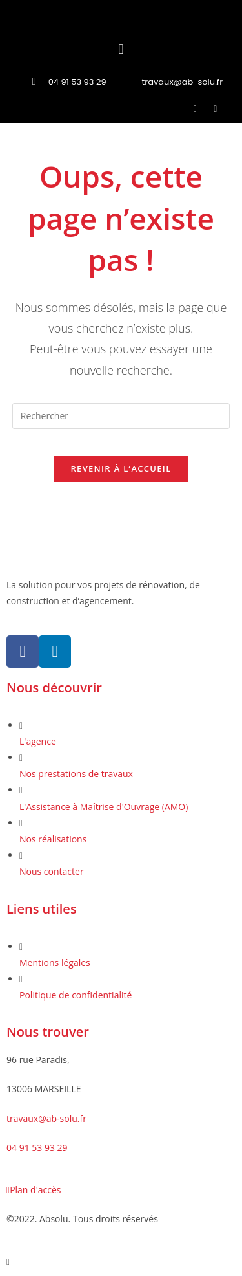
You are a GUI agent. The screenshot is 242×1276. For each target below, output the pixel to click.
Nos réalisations (52, 839)
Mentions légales (54, 962)
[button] (121, 48)
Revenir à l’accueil (120, 468)
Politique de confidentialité (75, 995)
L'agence (37, 741)
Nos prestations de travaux (76, 773)
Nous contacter (51, 871)
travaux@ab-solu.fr (46, 1118)
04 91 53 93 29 (37, 1147)
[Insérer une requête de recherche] (121, 416)
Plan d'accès (33, 1189)
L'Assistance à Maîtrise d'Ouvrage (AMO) (103, 806)
